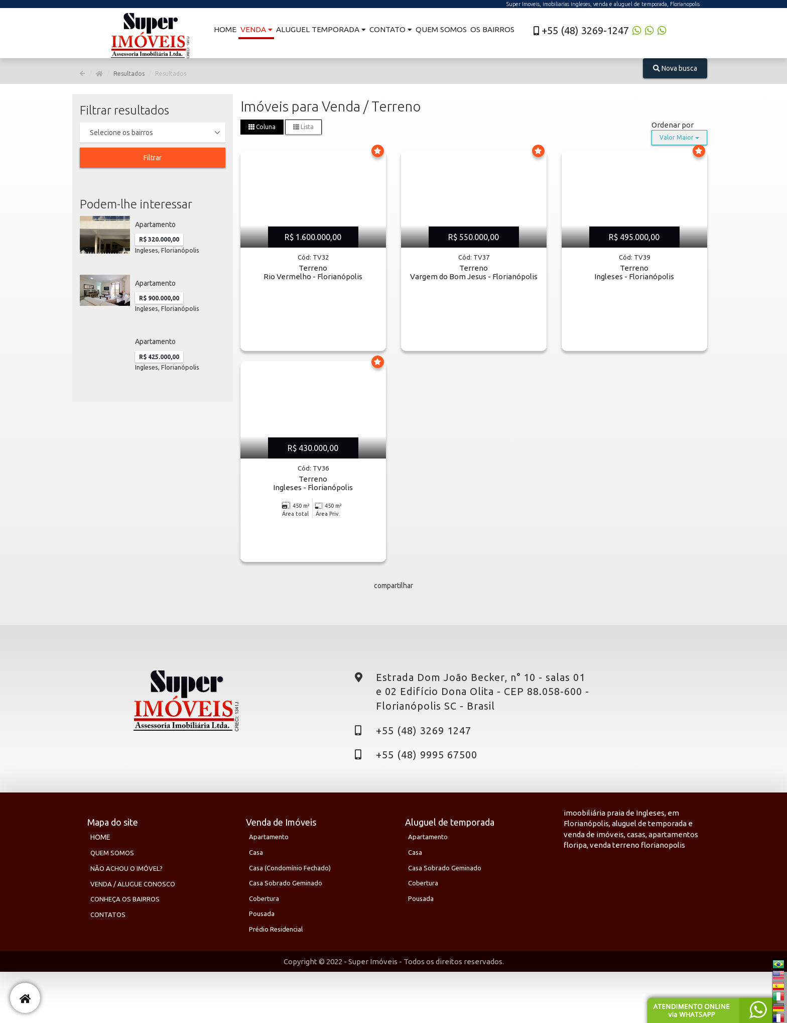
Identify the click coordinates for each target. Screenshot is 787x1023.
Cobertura (264, 898)
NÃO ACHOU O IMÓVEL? (126, 868)
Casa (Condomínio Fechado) (290, 867)
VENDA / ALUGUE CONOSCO (132, 883)
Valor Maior (679, 137)
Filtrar (153, 158)
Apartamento (269, 836)
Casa (256, 852)
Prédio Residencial (276, 929)
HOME (100, 837)
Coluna (262, 127)
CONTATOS (107, 914)
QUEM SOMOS (112, 852)
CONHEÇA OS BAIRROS (125, 898)
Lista (303, 127)
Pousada (262, 913)
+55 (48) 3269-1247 (579, 30)
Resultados (129, 73)
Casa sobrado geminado (285, 882)
